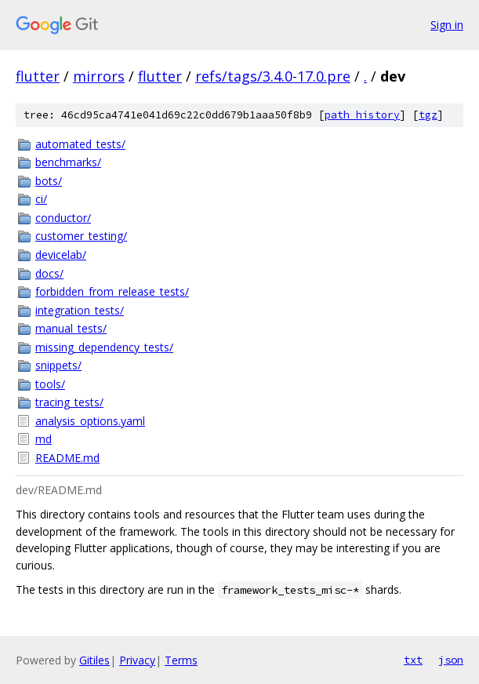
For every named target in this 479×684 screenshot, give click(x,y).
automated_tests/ (80, 143)
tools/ (50, 384)
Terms (181, 660)
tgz (428, 115)
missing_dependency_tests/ (104, 347)
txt (413, 660)
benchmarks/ (68, 162)
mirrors (99, 76)
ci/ (41, 198)
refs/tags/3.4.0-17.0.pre (272, 76)
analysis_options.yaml (90, 420)
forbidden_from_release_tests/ (112, 291)
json (450, 660)
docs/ (49, 273)
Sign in (446, 24)
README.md (67, 457)
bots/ (48, 180)
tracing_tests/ (69, 402)
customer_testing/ (81, 235)
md (43, 438)
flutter (38, 76)
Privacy (137, 660)
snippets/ (58, 365)
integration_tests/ (79, 310)
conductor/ (63, 217)
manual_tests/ (71, 328)
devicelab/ (60, 254)
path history (362, 115)
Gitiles (94, 660)
